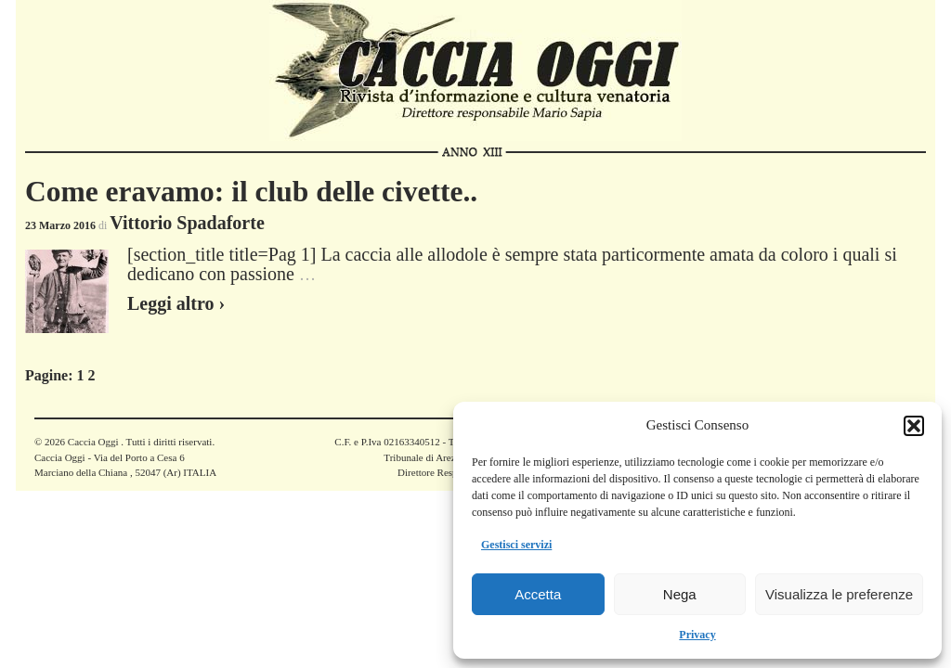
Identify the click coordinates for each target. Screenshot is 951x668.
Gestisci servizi (516, 544)
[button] (914, 426)
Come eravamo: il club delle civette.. (251, 191)
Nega (680, 594)
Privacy (697, 634)
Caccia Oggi (93, 441)
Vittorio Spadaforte (187, 222)
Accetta (538, 594)
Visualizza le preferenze (839, 594)
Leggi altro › (176, 303)
